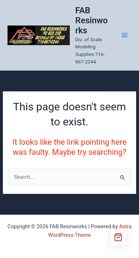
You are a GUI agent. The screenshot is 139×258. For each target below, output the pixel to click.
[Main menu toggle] (124, 35)
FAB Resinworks (91, 20)
